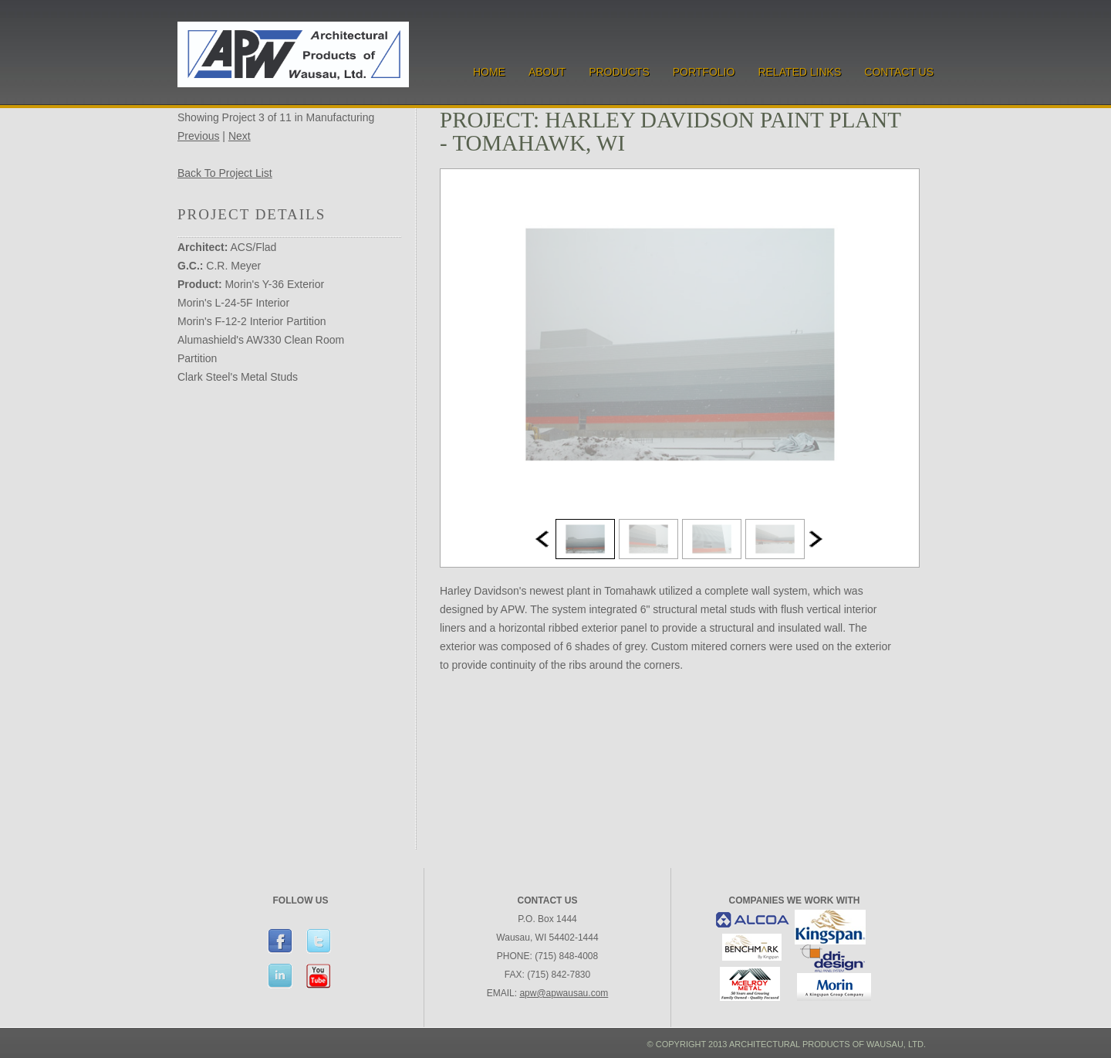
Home (489, 72)
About (547, 72)
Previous (198, 136)
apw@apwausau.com (563, 993)
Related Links (799, 72)
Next (239, 136)
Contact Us (899, 72)
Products (619, 72)
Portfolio (704, 72)
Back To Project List (224, 173)
